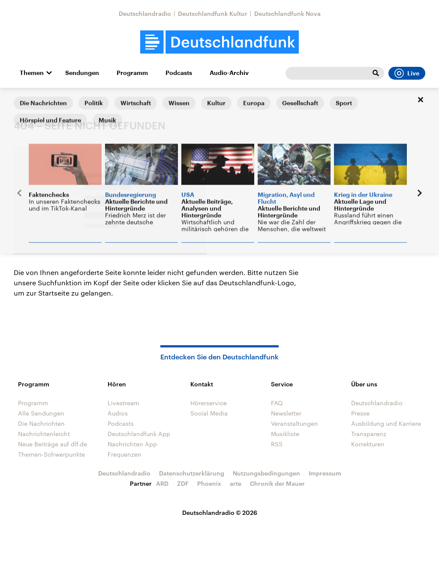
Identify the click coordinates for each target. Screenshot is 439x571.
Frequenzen (124, 454)
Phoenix (209, 483)
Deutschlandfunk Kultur (212, 13)
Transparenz (368, 433)
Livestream (123, 403)
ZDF (183, 483)
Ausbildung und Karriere (386, 423)
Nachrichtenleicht (44, 433)
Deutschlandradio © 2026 (219, 512)
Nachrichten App (132, 444)
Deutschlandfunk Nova (287, 13)
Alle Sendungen (41, 413)
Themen (32, 73)
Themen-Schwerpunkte (51, 454)
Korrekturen (368, 444)
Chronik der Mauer (277, 483)
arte (235, 483)
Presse (360, 413)
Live (406, 73)
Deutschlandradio (145, 13)
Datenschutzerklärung (191, 473)
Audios (118, 413)
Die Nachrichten (41, 423)
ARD (162, 483)
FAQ (277, 403)
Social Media (209, 413)
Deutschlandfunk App (139, 433)
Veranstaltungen (294, 423)
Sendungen (82, 73)
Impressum (325, 473)
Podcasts (178, 73)
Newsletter (286, 413)
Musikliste (285, 433)
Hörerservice (208, 403)
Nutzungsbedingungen (266, 473)
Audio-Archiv (229, 73)
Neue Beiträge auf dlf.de (52, 444)
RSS (277, 444)
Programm (132, 73)
